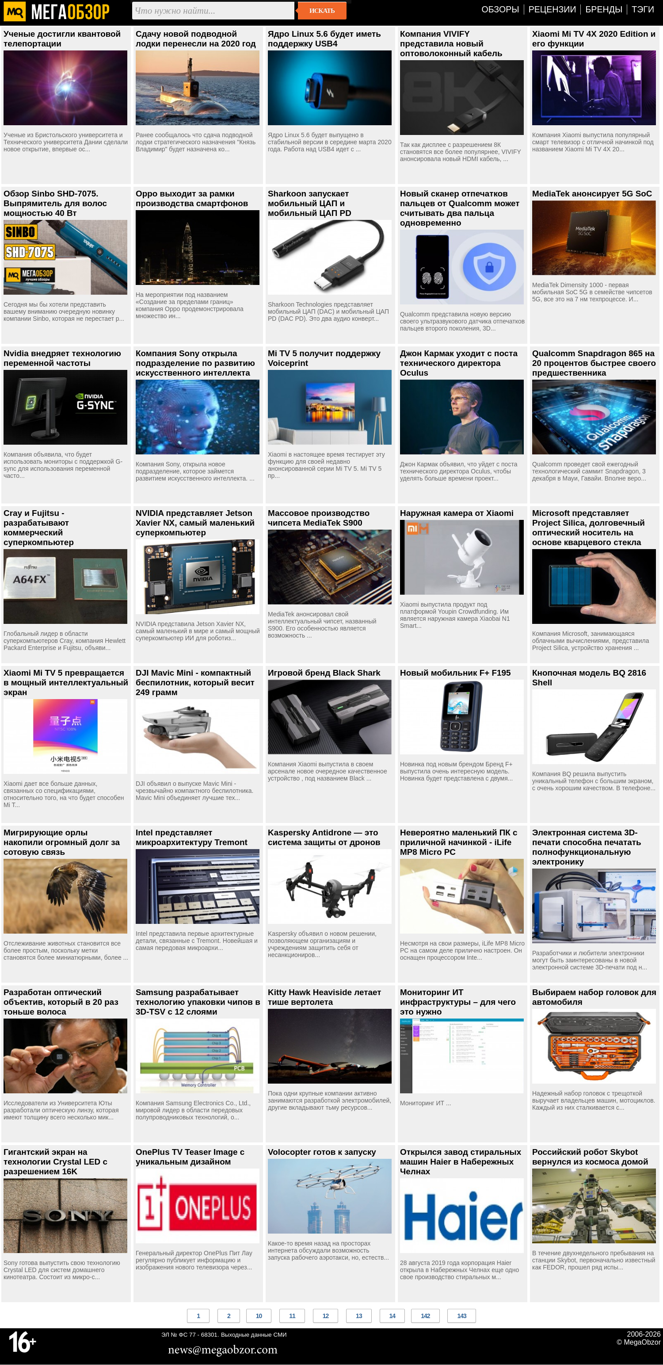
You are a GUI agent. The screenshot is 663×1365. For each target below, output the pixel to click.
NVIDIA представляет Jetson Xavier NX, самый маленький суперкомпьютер (195, 522)
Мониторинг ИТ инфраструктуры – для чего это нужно (458, 1002)
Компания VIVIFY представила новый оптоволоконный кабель (451, 43)
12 (326, 1315)
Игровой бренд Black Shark (324, 672)
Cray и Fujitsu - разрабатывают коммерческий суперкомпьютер (39, 527)
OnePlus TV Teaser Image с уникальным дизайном (190, 1156)
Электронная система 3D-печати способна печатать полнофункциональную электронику (586, 847)
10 (259, 1315)
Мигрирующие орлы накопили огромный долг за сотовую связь (62, 842)
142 (425, 1315)
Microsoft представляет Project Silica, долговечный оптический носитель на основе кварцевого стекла (588, 527)
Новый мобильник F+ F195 (455, 672)
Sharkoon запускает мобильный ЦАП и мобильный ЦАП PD (309, 203)
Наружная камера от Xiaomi (457, 513)
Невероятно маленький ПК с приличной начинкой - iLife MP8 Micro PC (459, 842)
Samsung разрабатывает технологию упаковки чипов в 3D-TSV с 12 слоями (198, 1002)
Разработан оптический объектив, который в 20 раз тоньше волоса (61, 1002)
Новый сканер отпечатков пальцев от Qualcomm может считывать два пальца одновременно (460, 208)
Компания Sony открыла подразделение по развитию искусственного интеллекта (195, 363)
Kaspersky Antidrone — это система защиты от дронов (324, 837)
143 (461, 1315)
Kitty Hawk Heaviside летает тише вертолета (324, 997)
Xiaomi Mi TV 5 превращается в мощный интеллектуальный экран (66, 682)
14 (392, 1315)
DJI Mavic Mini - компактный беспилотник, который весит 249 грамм (195, 682)
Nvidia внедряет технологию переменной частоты (62, 358)
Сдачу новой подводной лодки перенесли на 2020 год (196, 38)
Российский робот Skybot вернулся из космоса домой (590, 1156)
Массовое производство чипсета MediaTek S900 (319, 517)
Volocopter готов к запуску (322, 1152)
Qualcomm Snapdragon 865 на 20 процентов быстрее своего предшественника (594, 363)
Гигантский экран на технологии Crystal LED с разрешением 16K (55, 1161)
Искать (322, 10)
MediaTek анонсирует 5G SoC (592, 193)
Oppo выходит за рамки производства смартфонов (192, 198)
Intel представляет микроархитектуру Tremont (192, 837)
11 (292, 1315)
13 (359, 1315)
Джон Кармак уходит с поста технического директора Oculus (459, 363)
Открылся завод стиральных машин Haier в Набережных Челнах (460, 1161)
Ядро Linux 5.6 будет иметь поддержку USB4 (324, 38)
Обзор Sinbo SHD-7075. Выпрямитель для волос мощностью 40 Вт (55, 203)
